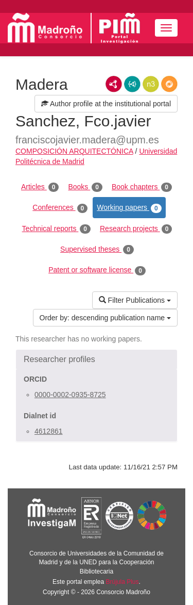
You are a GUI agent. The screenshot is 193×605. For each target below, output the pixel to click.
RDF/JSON (169, 84)
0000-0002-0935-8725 (70, 394)
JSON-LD (132, 84)
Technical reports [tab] (56, 229)
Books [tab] (85, 187)
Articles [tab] (40, 187)
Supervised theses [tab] (97, 249)
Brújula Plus (122, 581)
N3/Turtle (151, 84)
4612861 (48, 431)
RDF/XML (114, 84)
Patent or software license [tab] (97, 270)
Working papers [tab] (129, 207)
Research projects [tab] (136, 229)
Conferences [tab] (59, 207)
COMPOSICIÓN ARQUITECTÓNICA (74, 151)
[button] (96, 359)
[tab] (96, 359)
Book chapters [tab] (142, 187)
